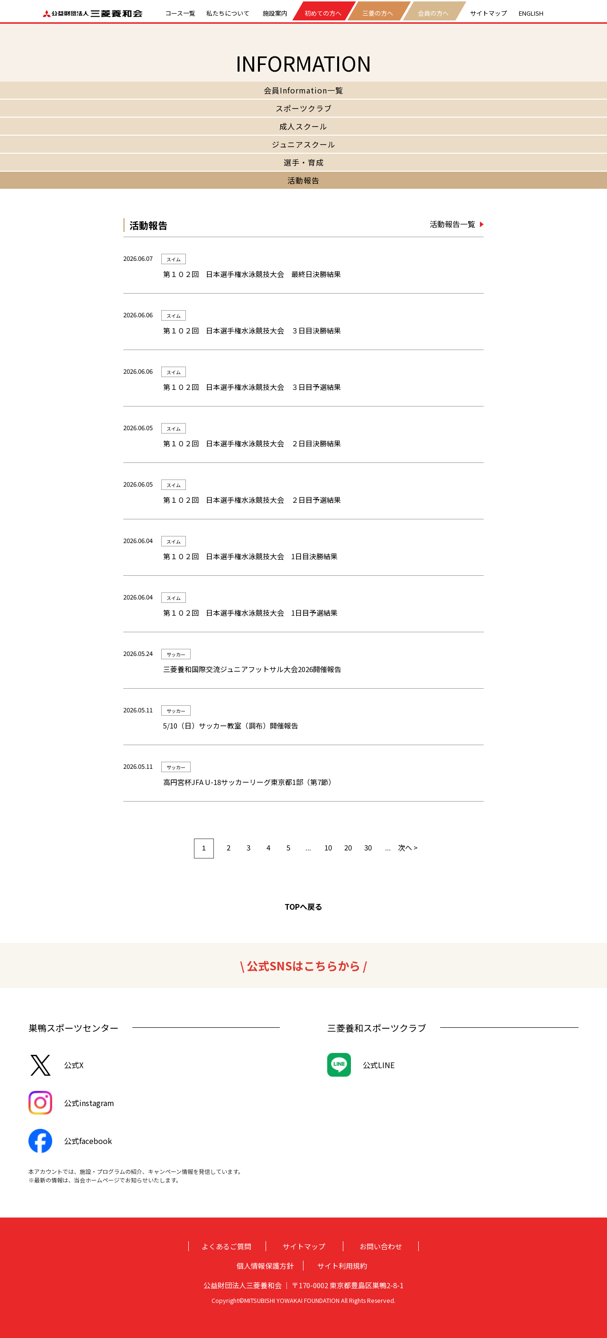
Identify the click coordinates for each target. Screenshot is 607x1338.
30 (368, 847)
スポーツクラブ (304, 108)
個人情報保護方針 (265, 1266)
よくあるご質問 (226, 1246)
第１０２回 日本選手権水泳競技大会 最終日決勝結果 (252, 274)
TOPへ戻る (303, 906)
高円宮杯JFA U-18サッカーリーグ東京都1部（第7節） (249, 782)
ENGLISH (531, 12)
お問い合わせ (380, 1246)
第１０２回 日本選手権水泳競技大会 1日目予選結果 (250, 613)
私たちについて (227, 12)
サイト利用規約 (342, 1266)
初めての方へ (322, 13)
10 (328, 847)
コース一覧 (180, 12)
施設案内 (275, 12)
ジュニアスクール (304, 144)
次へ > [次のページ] (408, 847)
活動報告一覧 (452, 224)
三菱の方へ (378, 13)
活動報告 (303, 180)
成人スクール (303, 126)
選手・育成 (304, 162)
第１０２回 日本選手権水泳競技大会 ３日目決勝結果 (252, 330)
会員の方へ (433, 13)
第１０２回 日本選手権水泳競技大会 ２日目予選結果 (252, 500)
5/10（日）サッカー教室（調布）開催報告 (230, 725)
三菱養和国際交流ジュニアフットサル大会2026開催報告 (252, 669)
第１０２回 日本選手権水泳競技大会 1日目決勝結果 (250, 556)
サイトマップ (488, 12)
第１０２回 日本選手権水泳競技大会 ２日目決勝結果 (252, 443)
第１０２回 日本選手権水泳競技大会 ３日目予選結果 (252, 387)
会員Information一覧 (303, 90)
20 (348, 847)
